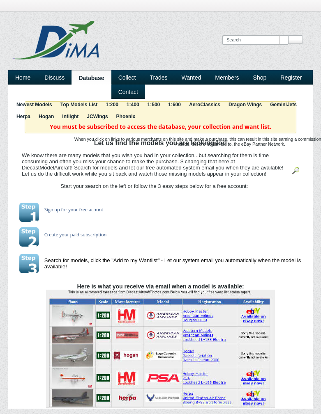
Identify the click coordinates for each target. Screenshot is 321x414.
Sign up (52, 209)
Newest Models (34, 105)
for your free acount (82, 209)
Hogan (46, 116)
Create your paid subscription (75, 234)
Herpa (23, 116)
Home (22, 77)
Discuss (54, 77)
